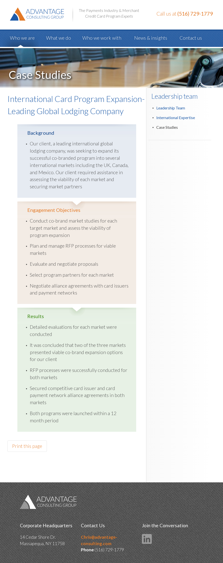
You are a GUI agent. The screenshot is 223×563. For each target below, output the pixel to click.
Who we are (22, 38)
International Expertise (175, 117)
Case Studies (167, 127)
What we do (58, 38)
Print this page (27, 446)
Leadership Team (170, 107)
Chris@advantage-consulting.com (99, 540)
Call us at (185, 13)
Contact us (191, 38)
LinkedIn (147, 539)
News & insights (150, 38)
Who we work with (101, 38)
